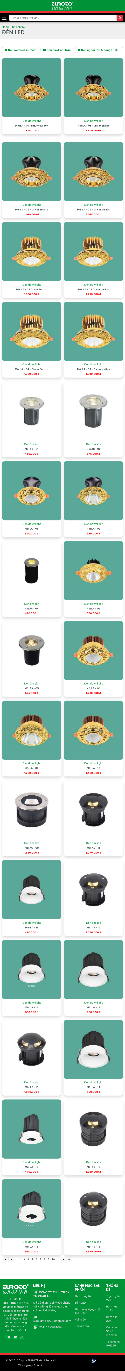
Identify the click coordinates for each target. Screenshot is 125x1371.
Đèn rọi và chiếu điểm (20, 50)
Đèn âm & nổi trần (57, 50)
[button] (4, 18)
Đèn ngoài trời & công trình (98, 50)
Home (6, 27)
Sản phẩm (18, 27)
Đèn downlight (31, 126)
